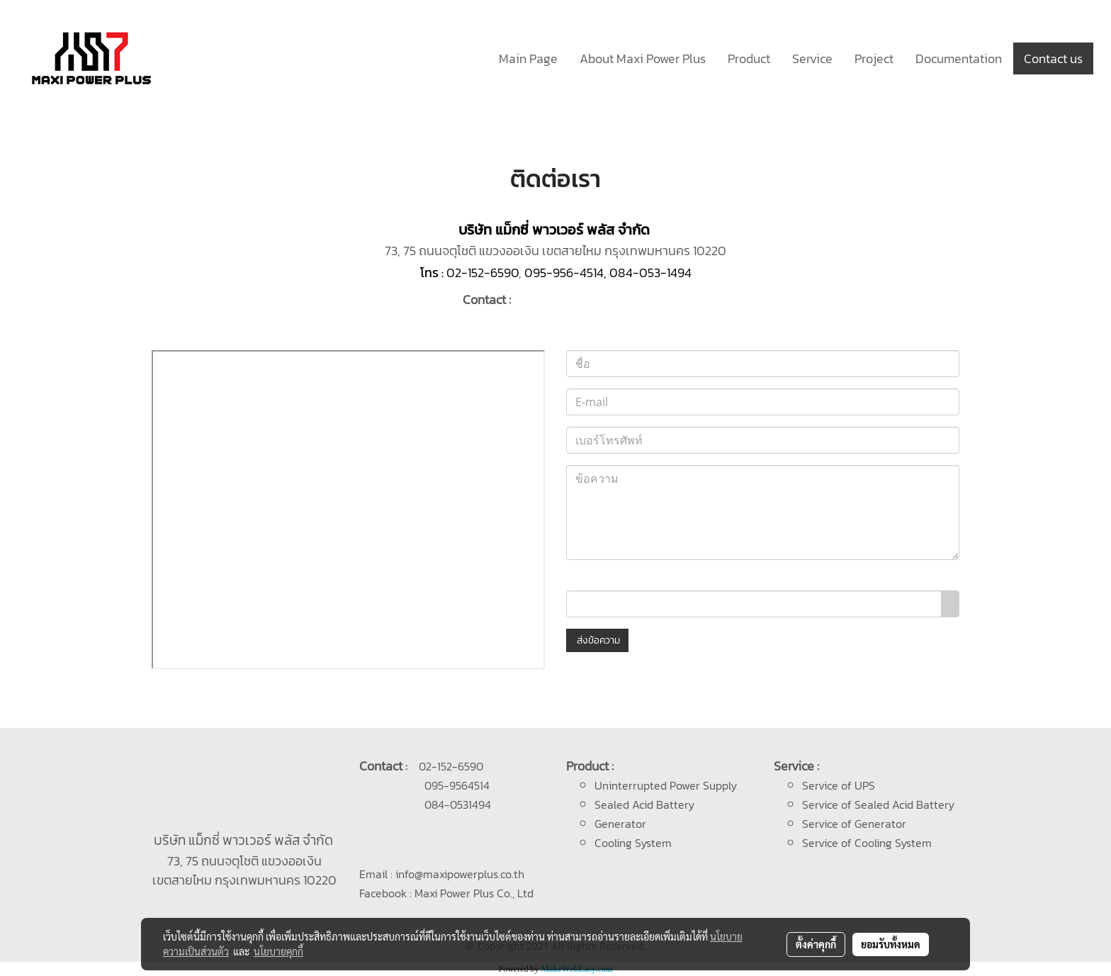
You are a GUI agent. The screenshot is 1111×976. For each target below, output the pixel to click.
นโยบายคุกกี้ (278, 951)
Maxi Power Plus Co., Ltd (474, 893)
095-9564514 (457, 785)
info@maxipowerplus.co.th (459, 873)
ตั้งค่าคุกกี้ (816, 944)
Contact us (1053, 58)
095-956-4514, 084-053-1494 (608, 272)
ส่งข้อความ (597, 640)
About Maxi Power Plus (643, 58)
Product (749, 58)
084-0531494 (457, 804)
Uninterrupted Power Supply (665, 785)
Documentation (958, 58)
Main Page (528, 58)
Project (874, 58)
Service (812, 58)
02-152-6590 (482, 272)
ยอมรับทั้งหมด (890, 944)
